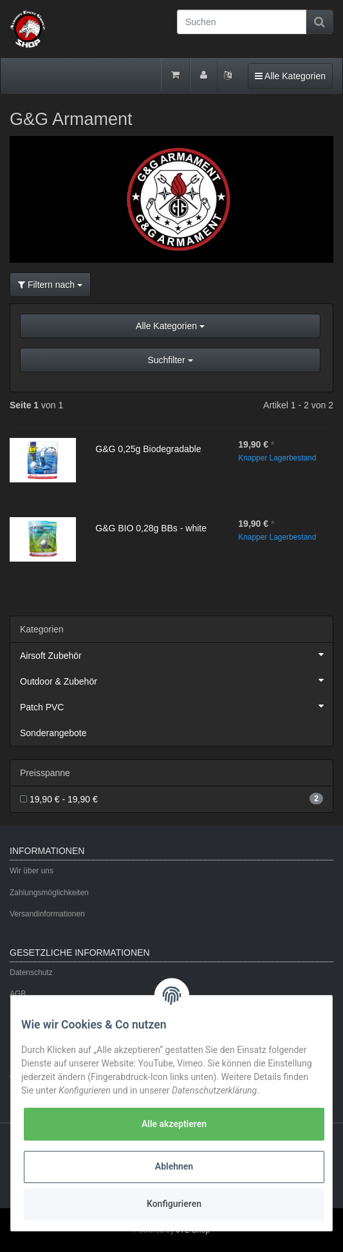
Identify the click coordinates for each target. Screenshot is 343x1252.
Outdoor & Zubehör (176, 680)
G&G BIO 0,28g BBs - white (151, 528)
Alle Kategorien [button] (170, 326)
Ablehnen (174, 1166)
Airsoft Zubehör (176, 654)
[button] (171, 347)
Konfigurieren (174, 1204)
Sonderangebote (53, 733)
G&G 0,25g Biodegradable (148, 449)
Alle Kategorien (290, 75)
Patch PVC (176, 705)
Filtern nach (50, 285)
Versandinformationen (47, 913)
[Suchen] (241, 22)
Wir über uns (31, 870)
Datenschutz (31, 972)
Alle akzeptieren (174, 1124)
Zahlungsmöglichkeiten (49, 892)
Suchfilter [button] (169, 360)
